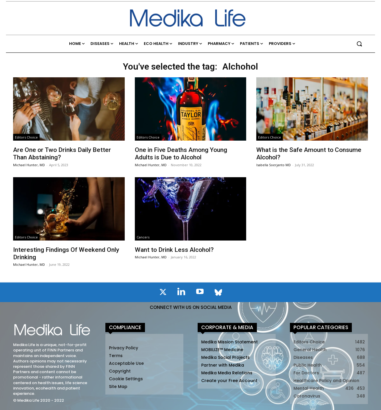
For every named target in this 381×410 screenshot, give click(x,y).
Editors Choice (26, 137)
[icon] (162, 293)
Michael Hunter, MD (29, 165)
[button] (359, 43)
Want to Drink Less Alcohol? (174, 249)
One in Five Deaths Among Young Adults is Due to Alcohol (181, 153)
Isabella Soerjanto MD (273, 165)
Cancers (143, 237)
